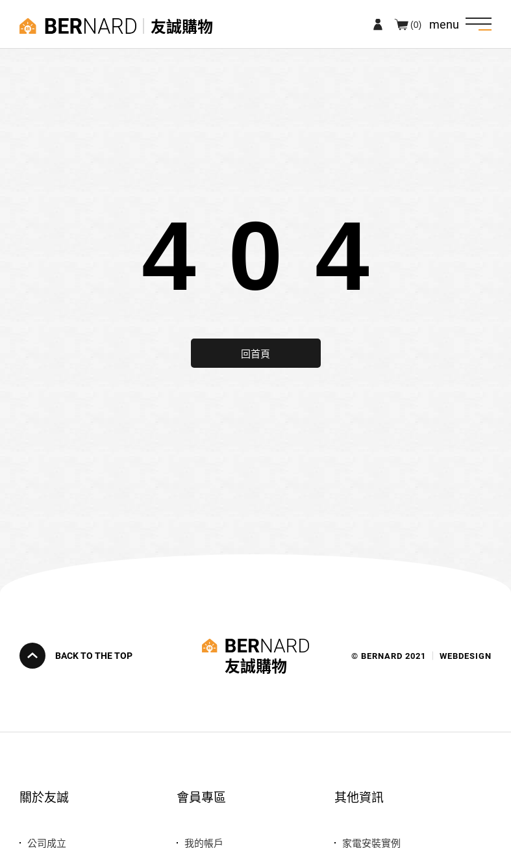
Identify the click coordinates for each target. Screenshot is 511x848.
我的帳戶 (203, 842)
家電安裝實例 (371, 842)
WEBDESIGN (466, 656)
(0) (415, 24)
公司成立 (46, 842)
